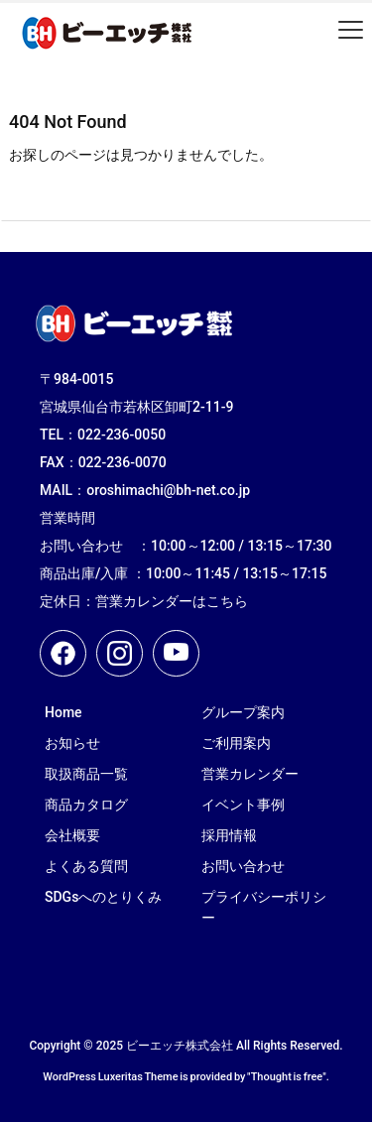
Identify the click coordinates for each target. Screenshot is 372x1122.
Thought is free (287, 1076)
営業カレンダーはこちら (171, 601)
